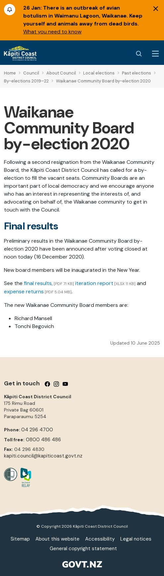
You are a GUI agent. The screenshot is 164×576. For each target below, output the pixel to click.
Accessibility (100, 539)
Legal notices (135, 539)
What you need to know (52, 31)
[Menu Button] (155, 53)
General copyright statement (83, 548)
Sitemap (20, 539)
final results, (38, 283)
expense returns (24, 291)
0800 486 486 (43, 439)
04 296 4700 (37, 429)
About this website (57, 539)
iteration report (94, 283)
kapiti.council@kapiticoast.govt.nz (43, 456)
